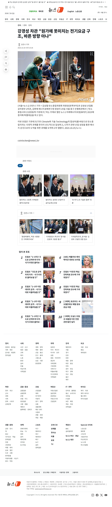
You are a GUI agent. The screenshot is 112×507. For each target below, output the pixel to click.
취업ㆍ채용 (39, 418)
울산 (67, 377)
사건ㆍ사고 (24, 347)
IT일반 (68, 399)
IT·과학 (69, 387)
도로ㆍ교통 (8, 453)
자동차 (37, 399)
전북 (67, 366)
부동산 (53, 387)
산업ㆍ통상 (39, 353)
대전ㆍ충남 (69, 363)
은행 (21, 396)
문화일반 (8, 439)
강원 (67, 358)
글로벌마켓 (69, 431)
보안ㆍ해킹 (69, 401)
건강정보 (8, 445)
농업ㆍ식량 (39, 361)
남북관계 (8, 404)
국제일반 (53, 377)
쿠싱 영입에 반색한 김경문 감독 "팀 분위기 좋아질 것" (23, 2)
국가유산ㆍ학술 (10, 437)
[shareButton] (6, 51)
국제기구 (53, 369)
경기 (67, 353)
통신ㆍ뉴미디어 (71, 393)
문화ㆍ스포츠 (9, 401)
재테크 (22, 407)
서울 (67, 350)
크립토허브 (33, 11)
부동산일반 (54, 391)
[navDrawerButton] (6, 7)
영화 (21, 434)
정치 (7, 343)
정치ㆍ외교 (8, 391)
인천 (67, 355)
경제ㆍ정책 (39, 347)
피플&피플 (54, 372)
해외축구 (38, 437)
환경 (21, 361)
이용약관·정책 (64, 472)
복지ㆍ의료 (84, 391)
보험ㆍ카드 (24, 399)
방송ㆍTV (23, 431)
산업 (37, 387)
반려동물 (8, 456)
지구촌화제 (54, 374)
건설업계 (53, 401)
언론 (6, 442)
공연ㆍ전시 (8, 429)
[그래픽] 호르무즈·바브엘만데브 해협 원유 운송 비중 (71, 304)
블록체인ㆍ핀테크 (26, 410)
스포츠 (37, 425)
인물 (21, 366)
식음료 (37, 412)
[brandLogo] (56, 10)
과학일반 (68, 407)
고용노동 (38, 358)
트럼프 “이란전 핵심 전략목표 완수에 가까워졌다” (71, 274)
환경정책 (38, 363)
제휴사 (68, 425)
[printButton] (6, 69)
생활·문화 (9, 425)
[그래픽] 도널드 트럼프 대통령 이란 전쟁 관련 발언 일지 (71, 319)
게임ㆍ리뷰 (69, 404)
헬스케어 (83, 396)
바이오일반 (84, 399)
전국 (67, 343)
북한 (7, 387)
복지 (21, 355)
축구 (36, 434)
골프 (36, 445)
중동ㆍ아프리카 (56, 358)
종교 (6, 434)
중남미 (53, 361)
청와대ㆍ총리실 (10, 347)
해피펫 (40, 11)
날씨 (21, 363)
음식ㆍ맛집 (8, 461)
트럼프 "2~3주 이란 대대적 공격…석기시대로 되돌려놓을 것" (33, 289)
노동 (21, 358)
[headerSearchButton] (13, 7)
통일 (82, 350)
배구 (36, 439)
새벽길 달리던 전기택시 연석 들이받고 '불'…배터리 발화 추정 (64, 2)
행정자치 (68, 347)
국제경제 (53, 363)
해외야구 (38, 431)
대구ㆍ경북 (69, 372)
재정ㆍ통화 (39, 350)
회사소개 (37, 472)
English (71, 11)
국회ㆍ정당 (8, 350)
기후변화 (53, 366)
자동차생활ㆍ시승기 (11, 458)
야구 (36, 429)
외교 (82, 343)
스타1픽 (83, 434)
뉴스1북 (83, 442)
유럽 (52, 355)
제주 (67, 380)
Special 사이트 (87, 425)
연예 (22, 425)
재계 (36, 393)
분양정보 (53, 396)
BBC (67, 429)
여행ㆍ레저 (8, 448)
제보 (105, 7)
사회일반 (23, 372)
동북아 (53, 347)
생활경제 (38, 407)
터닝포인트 (84, 439)
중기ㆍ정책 (39, 401)
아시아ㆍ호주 (55, 353)
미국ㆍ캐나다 (55, 350)
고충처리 (75, 472)
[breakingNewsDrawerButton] (10, 7)
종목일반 (38, 448)
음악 (21, 437)
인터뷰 (22, 442)
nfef (20, 165)
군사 (6, 393)
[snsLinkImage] (92, 495)
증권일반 (23, 401)
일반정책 (53, 393)
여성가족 (23, 369)
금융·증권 (24, 387)
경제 (37, 343)
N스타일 (23, 445)
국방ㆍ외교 (84, 347)
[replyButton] (6, 57)
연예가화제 (23, 429)
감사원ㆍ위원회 (10, 353)
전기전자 (38, 396)
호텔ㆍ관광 (39, 415)
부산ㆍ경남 (69, 374)
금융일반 (23, 391)
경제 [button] (19, 25)
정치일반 (8, 355)
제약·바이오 (85, 393)
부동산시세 (54, 399)
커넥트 (101, 7)
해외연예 (23, 439)
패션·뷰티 (38, 410)
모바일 (68, 396)
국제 (52, 343)
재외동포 (83, 353)
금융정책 (23, 393)
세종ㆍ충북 (69, 361)
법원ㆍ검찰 (24, 350)
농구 (36, 442)
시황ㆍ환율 (24, 404)
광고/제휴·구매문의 (49, 472)
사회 (22, 343)
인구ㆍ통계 (39, 355)
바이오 (83, 387)
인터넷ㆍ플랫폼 (71, 391)
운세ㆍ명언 (8, 450)
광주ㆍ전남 (69, 369)
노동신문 (78, 11)
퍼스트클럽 (84, 445)
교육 (21, 353)
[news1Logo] (14, 484)
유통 (36, 404)
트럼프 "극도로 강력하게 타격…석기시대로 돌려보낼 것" (33, 274)
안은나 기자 (25, 44)
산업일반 (38, 391)
